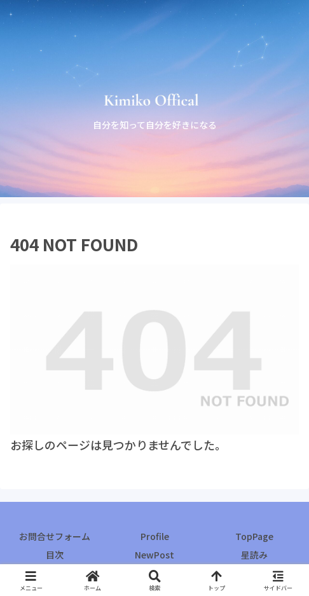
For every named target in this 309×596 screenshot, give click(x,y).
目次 (55, 554)
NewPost (154, 554)
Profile (155, 536)
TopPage (254, 536)
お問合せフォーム (54, 536)
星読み (254, 554)
